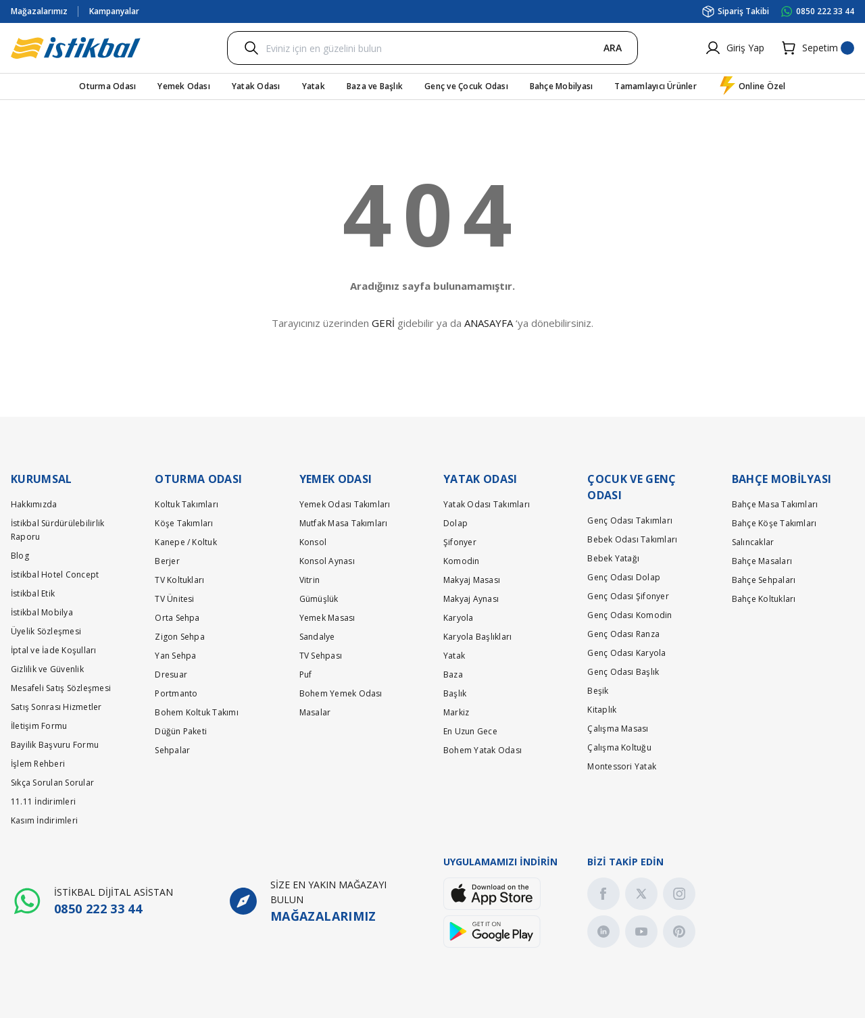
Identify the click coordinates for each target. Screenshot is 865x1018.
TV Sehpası (320, 655)
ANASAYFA (488, 323)
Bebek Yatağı (613, 558)
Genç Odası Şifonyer (628, 596)
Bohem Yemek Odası (340, 693)
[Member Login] (734, 48)
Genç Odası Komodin (629, 615)
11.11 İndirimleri (43, 801)
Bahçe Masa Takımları (775, 504)
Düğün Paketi (181, 731)
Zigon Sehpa (180, 636)
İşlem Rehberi (38, 763)
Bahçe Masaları (762, 561)
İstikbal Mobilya (42, 612)
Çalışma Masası (617, 728)
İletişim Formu (39, 726)
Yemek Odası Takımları (345, 504)
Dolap (455, 523)
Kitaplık (601, 709)
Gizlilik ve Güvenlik (47, 669)
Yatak (454, 655)
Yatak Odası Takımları (486, 504)
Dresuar (171, 674)
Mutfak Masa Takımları (343, 523)
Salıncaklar (753, 542)
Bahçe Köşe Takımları (774, 523)
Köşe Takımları (184, 523)
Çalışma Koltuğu (619, 747)
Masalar (315, 712)
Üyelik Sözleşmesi (46, 631)
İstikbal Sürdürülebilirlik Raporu (57, 529)
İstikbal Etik (33, 593)
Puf (305, 674)
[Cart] (817, 48)
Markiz (456, 712)
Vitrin (309, 580)
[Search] (432, 48)
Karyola (458, 617)
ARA (612, 47)
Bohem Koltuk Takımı (197, 712)
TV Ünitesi (174, 599)
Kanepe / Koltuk (186, 542)
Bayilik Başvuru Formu (55, 744)
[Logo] (76, 48)
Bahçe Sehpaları (764, 580)
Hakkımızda (34, 504)
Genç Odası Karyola (626, 653)
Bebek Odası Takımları (632, 539)
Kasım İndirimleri (44, 820)
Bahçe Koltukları (764, 599)
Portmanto (176, 693)
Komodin (461, 561)
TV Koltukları (179, 580)
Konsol (312, 542)
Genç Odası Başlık (623, 672)
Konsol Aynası (327, 561)
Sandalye (317, 636)
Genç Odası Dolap (623, 577)
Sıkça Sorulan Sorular (52, 782)
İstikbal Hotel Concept (55, 574)
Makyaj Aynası (471, 599)
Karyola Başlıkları (477, 636)
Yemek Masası (327, 617)
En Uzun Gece (470, 731)
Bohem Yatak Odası (482, 750)
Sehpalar (172, 750)
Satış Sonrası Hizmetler (56, 707)
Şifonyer (459, 542)
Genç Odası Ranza (623, 634)
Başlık (454, 693)
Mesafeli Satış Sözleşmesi (61, 688)
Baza (453, 674)
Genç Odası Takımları (629, 520)
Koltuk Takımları (186, 504)
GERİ (383, 323)
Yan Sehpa (175, 655)
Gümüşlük (319, 599)
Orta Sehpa (177, 617)
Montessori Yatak (621, 766)
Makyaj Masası (471, 580)
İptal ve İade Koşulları (54, 650)
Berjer (167, 561)
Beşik (597, 690)
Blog (20, 555)
